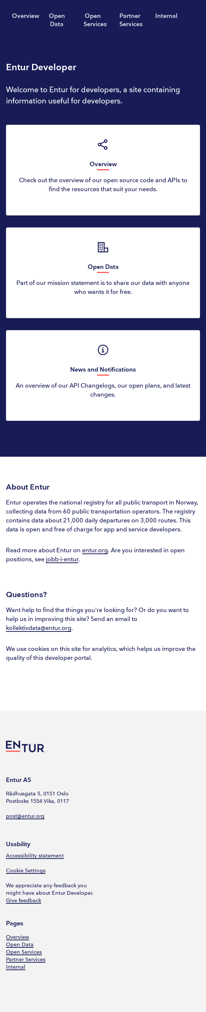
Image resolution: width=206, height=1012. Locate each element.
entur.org (95, 550)
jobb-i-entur (62, 559)
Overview (24, 16)
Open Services (95, 20)
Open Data (57, 20)
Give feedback (23, 900)
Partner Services (131, 20)
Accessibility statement (35, 856)
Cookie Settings (26, 870)
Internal (166, 16)
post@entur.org (25, 816)
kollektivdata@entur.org (38, 628)
